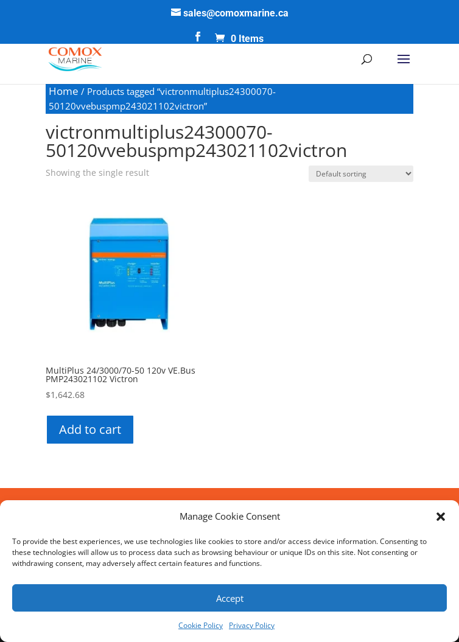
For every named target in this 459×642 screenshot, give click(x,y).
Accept (230, 598)
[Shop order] (361, 174)
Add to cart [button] (90, 429)
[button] (441, 517)
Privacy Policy (252, 625)
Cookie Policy (200, 625)
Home (64, 91)
